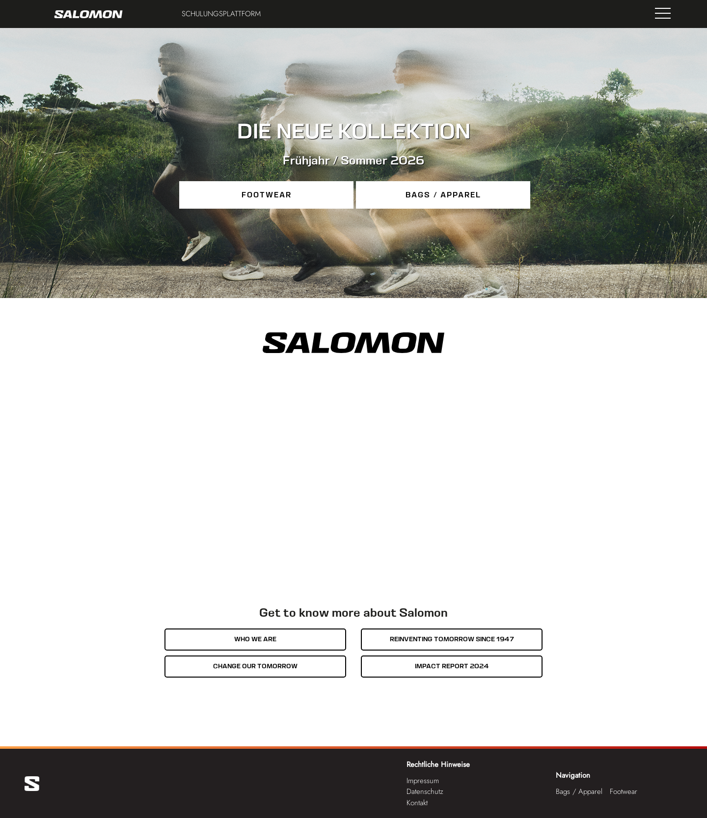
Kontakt (417, 802)
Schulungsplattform (221, 13)
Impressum (423, 780)
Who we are (255, 639)
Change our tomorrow (255, 666)
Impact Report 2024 (452, 666)
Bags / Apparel (443, 195)
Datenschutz (425, 791)
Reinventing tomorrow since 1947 (452, 639)
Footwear (267, 195)
